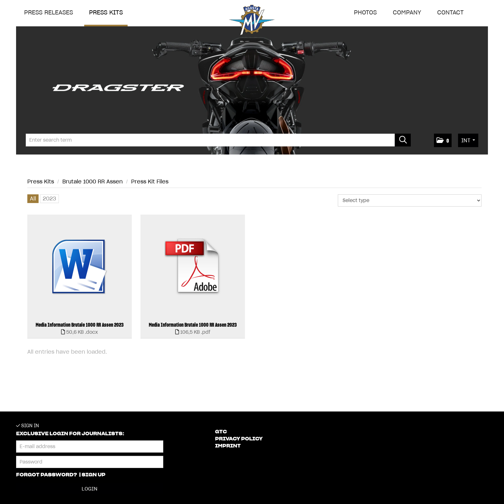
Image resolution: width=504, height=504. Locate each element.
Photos (365, 12)
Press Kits (106, 12)
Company (407, 12)
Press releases (48, 12)
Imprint (228, 446)
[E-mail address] (89, 446)
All (33, 198)
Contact (450, 12)
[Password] (89, 462)
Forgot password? (47, 475)
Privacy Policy (239, 439)
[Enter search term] (218, 140)
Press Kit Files (149, 181)
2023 (49, 198)
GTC (221, 432)
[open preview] (79, 267)
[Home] (252, 21)
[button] (443, 140)
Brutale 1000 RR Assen (92, 181)
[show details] (80, 332)
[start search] (403, 140)
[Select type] (410, 200)
